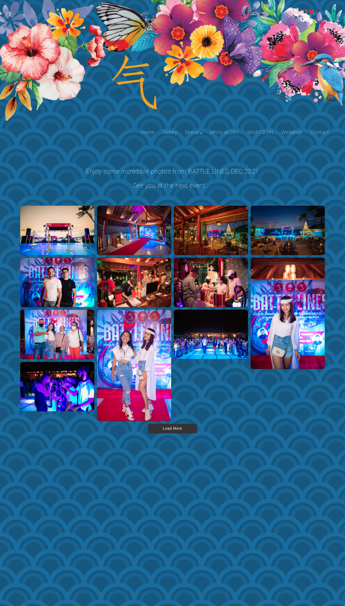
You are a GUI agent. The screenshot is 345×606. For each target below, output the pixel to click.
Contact (320, 132)
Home (147, 132)
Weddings (292, 132)
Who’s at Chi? (224, 132)
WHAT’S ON (260, 132)
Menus (192, 132)
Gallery (170, 132)
